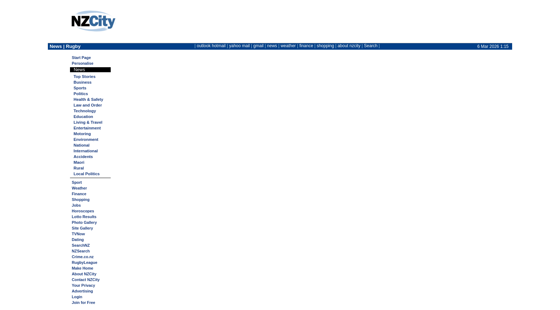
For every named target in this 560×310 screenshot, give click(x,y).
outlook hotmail (211, 45)
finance (306, 45)
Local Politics (87, 174)
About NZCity (84, 274)
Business (82, 82)
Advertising (82, 291)
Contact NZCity (86, 279)
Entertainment (87, 128)
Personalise (83, 63)
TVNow (78, 234)
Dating (78, 239)
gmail (258, 45)
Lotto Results (84, 217)
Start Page (81, 57)
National (82, 145)
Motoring (82, 134)
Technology (85, 111)
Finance (79, 194)
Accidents (83, 156)
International (86, 151)
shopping (325, 45)
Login (77, 297)
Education (83, 116)
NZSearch (81, 251)
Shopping (81, 199)
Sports (80, 88)
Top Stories (84, 76)
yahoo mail (239, 45)
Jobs (76, 205)
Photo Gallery (84, 222)
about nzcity (349, 45)
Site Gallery (82, 228)
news (272, 45)
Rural (79, 168)
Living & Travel (88, 122)
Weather (79, 188)
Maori (79, 162)
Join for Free (83, 302)
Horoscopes (83, 211)
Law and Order (88, 105)
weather (288, 45)
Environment (86, 139)
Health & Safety (88, 99)
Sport (77, 182)
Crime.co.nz (83, 257)
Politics (81, 94)
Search (371, 45)
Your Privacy (83, 285)
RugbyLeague (84, 262)
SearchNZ (81, 245)
